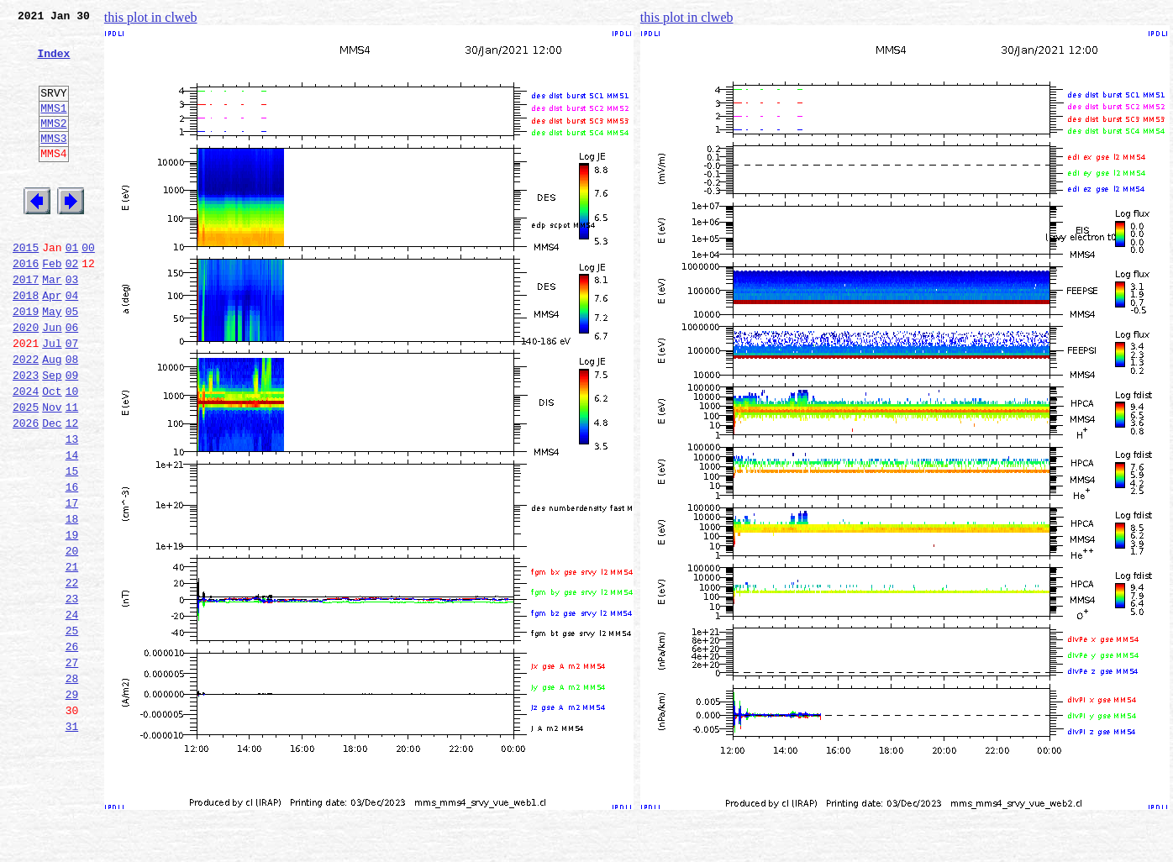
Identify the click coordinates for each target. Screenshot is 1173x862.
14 (72, 527)
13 (72, 509)
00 (88, 287)
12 (72, 490)
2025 (26, 472)
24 (72, 712)
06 (72, 379)
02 (72, 305)
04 (72, 342)
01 (72, 287)
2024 (26, 453)
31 (72, 841)
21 (72, 657)
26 (72, 749)
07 (72, 398)
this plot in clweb (150, 17)
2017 (26, 324)
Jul (51, 398)
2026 (26, 490)
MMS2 (53, 145)
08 (72, 416)
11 (72, 472)
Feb (51, 305)
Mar (51, 324)
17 (72, 583)
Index (53, 63)
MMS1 (53, 127)
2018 (26, 342)
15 (72, 546)
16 (72, 564)
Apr (51, 342)
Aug (51, 416)
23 (72, 694)
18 (72, 601)
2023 (26, 435)
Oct (51, 453)
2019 (26, 361)
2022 (26, 416)
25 (72, 730)
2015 (26, 287)
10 (72, 453)
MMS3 (53, 163)
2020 (26, 379)
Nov (51, 472)
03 (72, 324)
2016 (26, 305)
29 (72, 804)
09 (72, 435)
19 (72, 620)
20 (72, 638)
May (51, 361)
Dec (51, 490)
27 (72, 767)
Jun (51, 379)
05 (72, 361)
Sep (51, 435)
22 (72, 675)
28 (72, 786)
